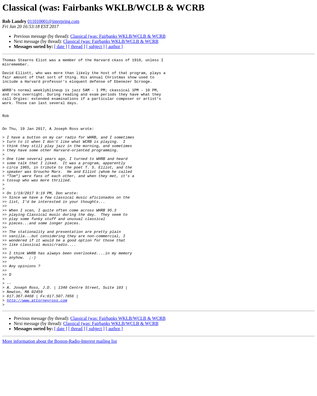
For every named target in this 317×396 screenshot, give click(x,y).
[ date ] (60, 46)
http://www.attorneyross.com (37, 349)
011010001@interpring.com (53, 21)
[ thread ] (76, 46)
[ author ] (114, 46)
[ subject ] (95, 46)
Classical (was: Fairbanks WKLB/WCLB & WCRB (117, 36)
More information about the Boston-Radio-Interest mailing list (59, 391)
